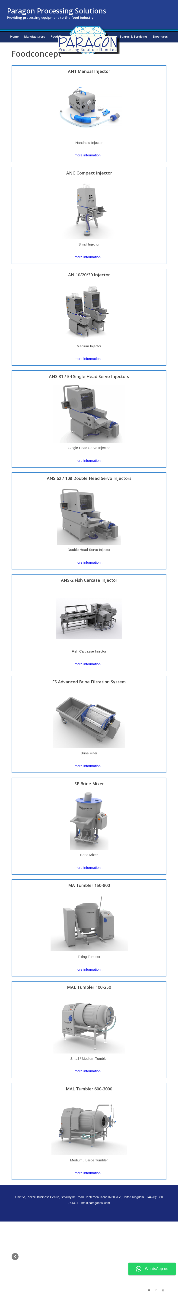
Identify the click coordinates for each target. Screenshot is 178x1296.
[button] (15, 1256)
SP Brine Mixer (89, 783)
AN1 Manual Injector (89, 71)
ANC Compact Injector (89, 173)
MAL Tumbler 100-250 (89, 987)
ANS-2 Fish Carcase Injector (89, 580)
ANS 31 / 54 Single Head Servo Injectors (89, 376)
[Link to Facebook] (156, 1290)
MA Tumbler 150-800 (89, 885)
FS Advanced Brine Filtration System (89, 682)
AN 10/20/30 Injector (89, 275)
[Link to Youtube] (162, 1290)
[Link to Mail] (149, 1290)
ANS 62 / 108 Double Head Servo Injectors (89, 478)
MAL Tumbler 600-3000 (89, 1089)
